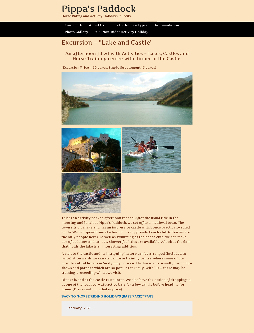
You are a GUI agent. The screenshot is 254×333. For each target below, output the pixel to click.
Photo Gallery (76, 32)
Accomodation (167, 25)
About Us (96, 25)
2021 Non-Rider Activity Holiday (121, 32)
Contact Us (74, 25)
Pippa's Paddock (99, 8)
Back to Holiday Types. (129, 25)
